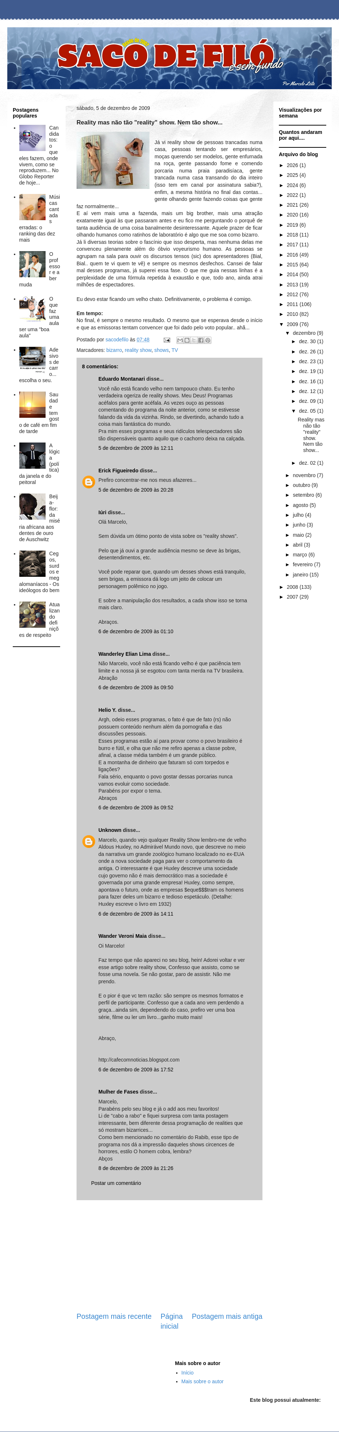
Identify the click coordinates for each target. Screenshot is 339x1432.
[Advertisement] (36, 673)
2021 (293, 205)
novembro (305, 475)
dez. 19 (308, 371)
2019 (293, 225)
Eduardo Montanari (121, 379)
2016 (293, 255)
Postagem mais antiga (227, 1316)
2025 (293, 175)
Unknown (109, 830)
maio (299, 535)
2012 (293, 294)
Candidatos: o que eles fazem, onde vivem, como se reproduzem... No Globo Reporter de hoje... (39, 155)
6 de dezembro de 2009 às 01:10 (136, 631)
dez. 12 (308, 391)
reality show (138, 350)
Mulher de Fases (118, 1092)
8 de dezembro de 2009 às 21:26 (136, 1168)
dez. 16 (308, 381)
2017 (293, 244)
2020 (293, 215)
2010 (293, 314)
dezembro (305, 333)
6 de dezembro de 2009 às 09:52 (136, 807)
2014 (293, 274)
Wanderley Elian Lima (124, 654)
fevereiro (303, 564)
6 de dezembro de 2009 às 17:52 (136, 1069)
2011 (293, 304)
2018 (293, 235)
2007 (293, 597)
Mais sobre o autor (203, 1381)
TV (174, 350)
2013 (293, 284)
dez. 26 (308, 351)
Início (188, 1373)
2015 (293, 264)
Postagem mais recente (114, 1316)
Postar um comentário (116, 1183)
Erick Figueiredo (118, 470)
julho (299, 515)
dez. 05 (308, 411)
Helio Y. (107, 710)
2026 (293, 165)
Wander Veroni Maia (122, 936)
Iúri (102, 512)
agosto (301, 505)
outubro (302, 485)
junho (300, 525)
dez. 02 (308, 463)
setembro (304, 495)
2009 (293, 324)
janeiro (301, 575)
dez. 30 (308, 341)
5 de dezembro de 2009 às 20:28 (136, 490)
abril (298, 545)
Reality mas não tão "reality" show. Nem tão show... (311, 435)
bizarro (114, 350)
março (300, 555)
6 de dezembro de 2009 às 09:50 (136, 687)
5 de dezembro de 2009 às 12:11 (136, 448)
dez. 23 (308, 361)
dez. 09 (308, 401)
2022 (293, 195)
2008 (293, 587)
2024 (293, 185)
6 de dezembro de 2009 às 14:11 (136, 914)
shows (161, 350)
